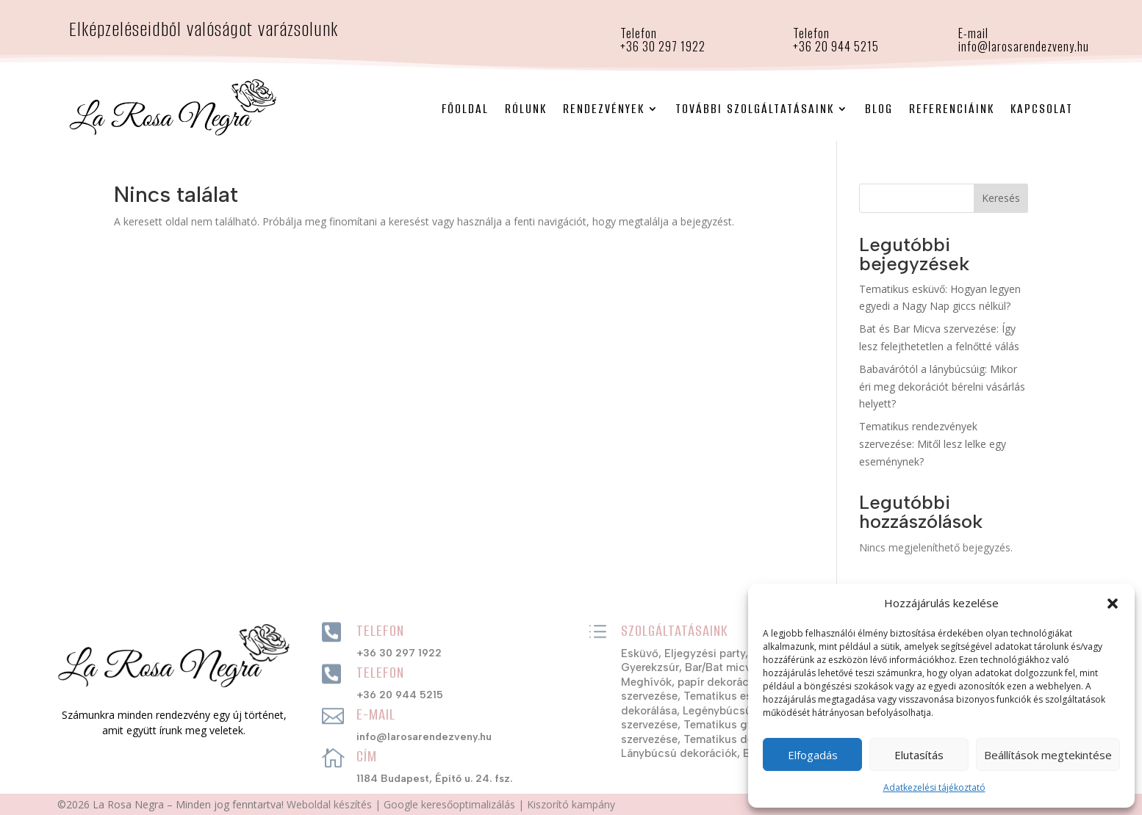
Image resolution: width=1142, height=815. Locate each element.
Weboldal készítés (329, 804)
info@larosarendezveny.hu (1023, 46)
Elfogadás (813, 754)
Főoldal (465, 108)
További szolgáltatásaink (754, 108)
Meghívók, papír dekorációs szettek (713, 682)
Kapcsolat (1041, 108)
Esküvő (639, 653)
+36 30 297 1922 (399, 653)
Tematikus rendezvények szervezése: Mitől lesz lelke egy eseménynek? (932, 443)
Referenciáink (951, 108)
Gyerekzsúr (650, 667)
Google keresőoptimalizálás (449, 804)
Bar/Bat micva (721, 667)
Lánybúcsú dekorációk (679, 753)
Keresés (1001, 198)
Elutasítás (919, 754)
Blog (879, 108)
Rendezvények (603, 108)
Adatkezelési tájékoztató (934, 787)
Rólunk (526, 108)
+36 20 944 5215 (836, 46)
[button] (1112, 603)
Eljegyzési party (704, 653)
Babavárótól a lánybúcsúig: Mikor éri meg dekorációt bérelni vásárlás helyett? (942, 386)
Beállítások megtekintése (1048, 754)
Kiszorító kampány (571, 804)
